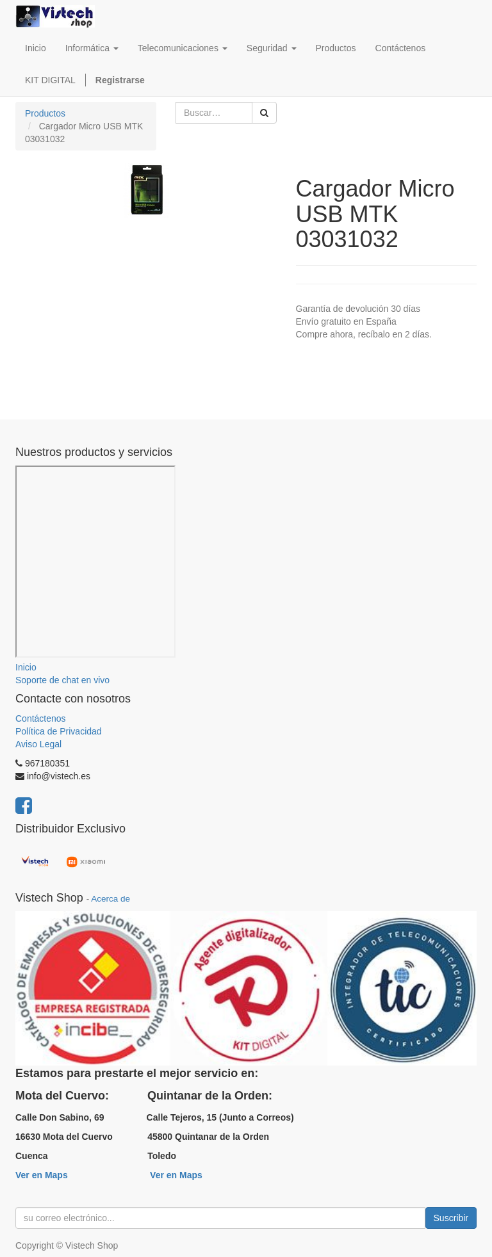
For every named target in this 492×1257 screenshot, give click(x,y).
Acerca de (110, 899)
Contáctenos (40, 718)
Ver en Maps (41, 1175)
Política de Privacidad (58, 731)
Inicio (26, 667)
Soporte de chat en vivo (62, 680)
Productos (45, 113)
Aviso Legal (38, 744)
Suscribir (451, 1218)
